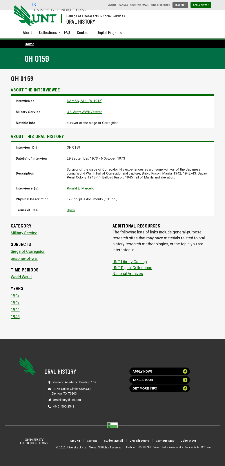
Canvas (123, 5)
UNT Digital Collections (132, 267)
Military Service (24, 233)
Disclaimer (128, 447)
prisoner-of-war (24, 258)
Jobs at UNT (203, 440)
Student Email (139, 5)
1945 (15, 316)
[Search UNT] (180, 5)
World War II (21, 277)
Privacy (152, 447)
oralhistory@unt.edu (67, 400)
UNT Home (203, 447)
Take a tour (159, 380)
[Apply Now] (201, 5)
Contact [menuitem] (83, 32)
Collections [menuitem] (48, 32)
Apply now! (159, 371)
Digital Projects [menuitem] (109, 32)
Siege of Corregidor (28, 251)
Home (29, 44)
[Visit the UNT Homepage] (50, 15)
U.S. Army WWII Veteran (84, 112)
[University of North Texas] (22, 15)
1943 (15, 302)
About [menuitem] (27, 32)
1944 (15, 309)
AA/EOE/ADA (141, 447)
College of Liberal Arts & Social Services (95, 15)
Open (71, 210)
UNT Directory (160, 5)
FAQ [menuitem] (67, 32)
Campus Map (173, 440)
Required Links (188, 447)
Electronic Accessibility (169, 447)
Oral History (80, 21)
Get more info (159, 388)
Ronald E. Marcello (80, 188)
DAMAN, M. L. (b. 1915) (84, 101)
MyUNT (111, 5)
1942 (15, 295)
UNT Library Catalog (129, 261)
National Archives (127, 273)
